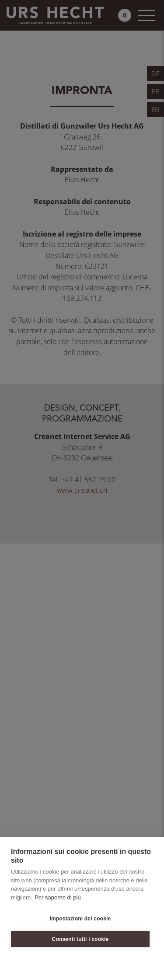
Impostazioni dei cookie (80, 919)
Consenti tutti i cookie (80, 939)
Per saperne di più (58, 897)
